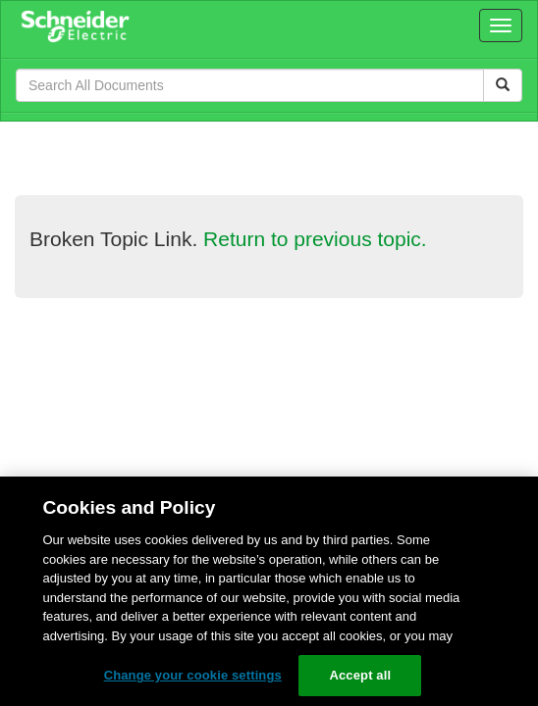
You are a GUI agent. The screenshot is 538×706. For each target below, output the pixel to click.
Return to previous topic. (315, 238)
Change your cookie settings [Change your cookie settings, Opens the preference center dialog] (193, 675)
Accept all (360, 675)
